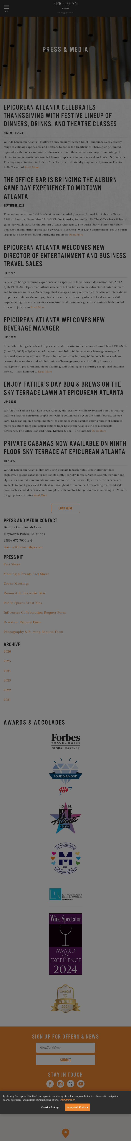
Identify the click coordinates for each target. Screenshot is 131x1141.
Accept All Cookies (77, 1107)
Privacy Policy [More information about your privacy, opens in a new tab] (67, 1099)
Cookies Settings (50, 1107)
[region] (65, 1102)
